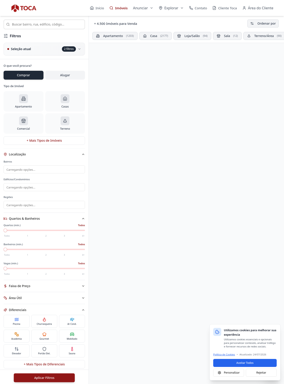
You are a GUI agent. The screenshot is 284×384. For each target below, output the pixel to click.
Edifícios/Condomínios (17, 179)
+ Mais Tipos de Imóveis (44, 140)
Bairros (8, 161)
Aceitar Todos (244, 363)
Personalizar (229, 372)
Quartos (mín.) (12, 227)
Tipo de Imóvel (14, 86)
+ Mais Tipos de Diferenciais (44, 367)
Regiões (8, 198)
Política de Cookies (224, 354)
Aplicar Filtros (44, 378)
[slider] (5, 233)
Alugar (65, 75)
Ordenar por (263, 23)
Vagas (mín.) (11, 266)
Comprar (23, 75)
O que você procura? (18, 66)
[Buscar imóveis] (44, 24)
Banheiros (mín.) (13, 247)
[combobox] (44, 24)
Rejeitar (261, 372)
